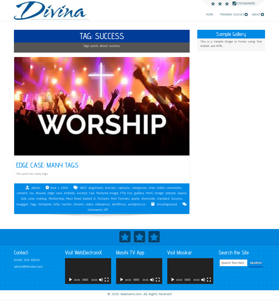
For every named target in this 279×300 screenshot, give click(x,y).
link (23, 198)
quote (135, 198)
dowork (41, 193)
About (256, 14)
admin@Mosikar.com (28, 266)
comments (174, 187)
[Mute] (101, 281)
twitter (67, 204)
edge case (55, 193)
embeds (69, 193)
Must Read (73, 198)
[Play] (70, 281)
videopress (102, 204)
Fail (91, 193)
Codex (161, 187)
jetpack (171, 193)
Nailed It (89, 198)
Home (209, 14)
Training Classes (232, 14)
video (89, 204)
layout (182, 193)
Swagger (22, 204)
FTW (122, 193)
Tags (33, 204)
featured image (107, 193)
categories (139, 187)
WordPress (119, 204)
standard (163, 198)
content (22, 193)
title (56, 204)
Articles (110, 187)
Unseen (78, 204)
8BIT (83, 187)
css (31, 193)
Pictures (103, 198)
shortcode (148, 198)
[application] (88, 271)
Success (176, 198)
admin (35, 187)
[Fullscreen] (107, 281)
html (149, 193)
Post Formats (120, 198)
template (45, 204)
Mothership (56, 198)
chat (152, 187)
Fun (129, 193)
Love (31, 198)
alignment (95, 187)
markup (41, 198)
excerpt (82, 193)
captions (124, 187)
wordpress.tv (137, 204)
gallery (139, 193)
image (159, 193)
